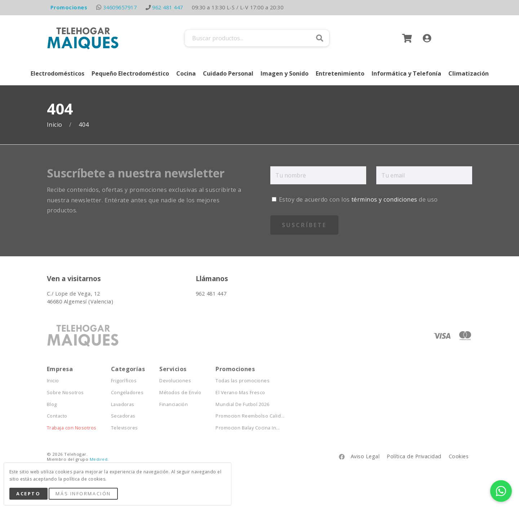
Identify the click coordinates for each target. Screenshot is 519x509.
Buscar (319, 38)
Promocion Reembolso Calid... (250, 416)
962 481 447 (167, 7)
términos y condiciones (384, 199)
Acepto (28, 493)
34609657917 (120, 7)
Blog (52, 404)
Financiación (173, 404)
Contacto (57, 416)
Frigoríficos (124, 380)
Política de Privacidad (414, 456)
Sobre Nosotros (65, 392)
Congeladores (127, 392)
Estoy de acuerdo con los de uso (355, 199)
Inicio (55, 124)
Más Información (83, 493)
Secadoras (123, 416)
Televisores (124, 427)
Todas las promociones (243, 380)
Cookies (459, 456)
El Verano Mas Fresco (240, 392)
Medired (98, 459)
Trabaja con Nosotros (72, 427)
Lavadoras (122, 404)
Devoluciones (175, 380)
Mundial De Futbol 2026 (243, 404)
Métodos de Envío (180, 392)
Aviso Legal (365, 456)
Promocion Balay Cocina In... (248, 427)
